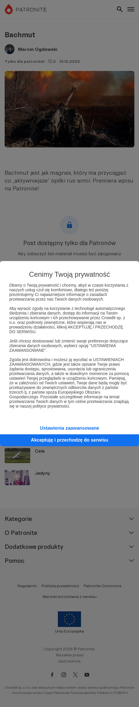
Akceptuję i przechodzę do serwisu (69, 440)
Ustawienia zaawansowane (69, 428)
